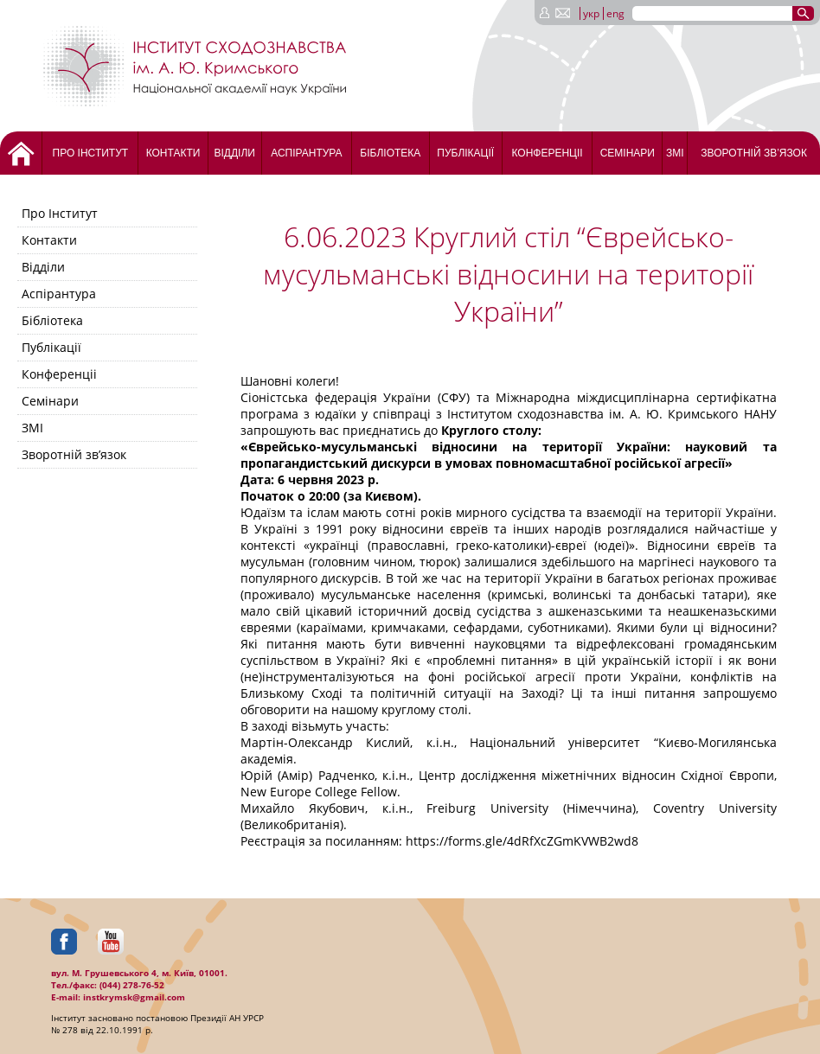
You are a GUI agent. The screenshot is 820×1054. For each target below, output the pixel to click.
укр (591, 13)
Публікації (465, 153)
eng (615, 13)
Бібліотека (390, 153)
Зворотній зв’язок (754, 153)
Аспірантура (306, 153)
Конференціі (546, 153)
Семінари (627, 153)
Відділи (234, 153)
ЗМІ (675, 153)
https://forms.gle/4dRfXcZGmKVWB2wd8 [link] (522, 841)
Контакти (173, 153)
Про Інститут (91, 153)
